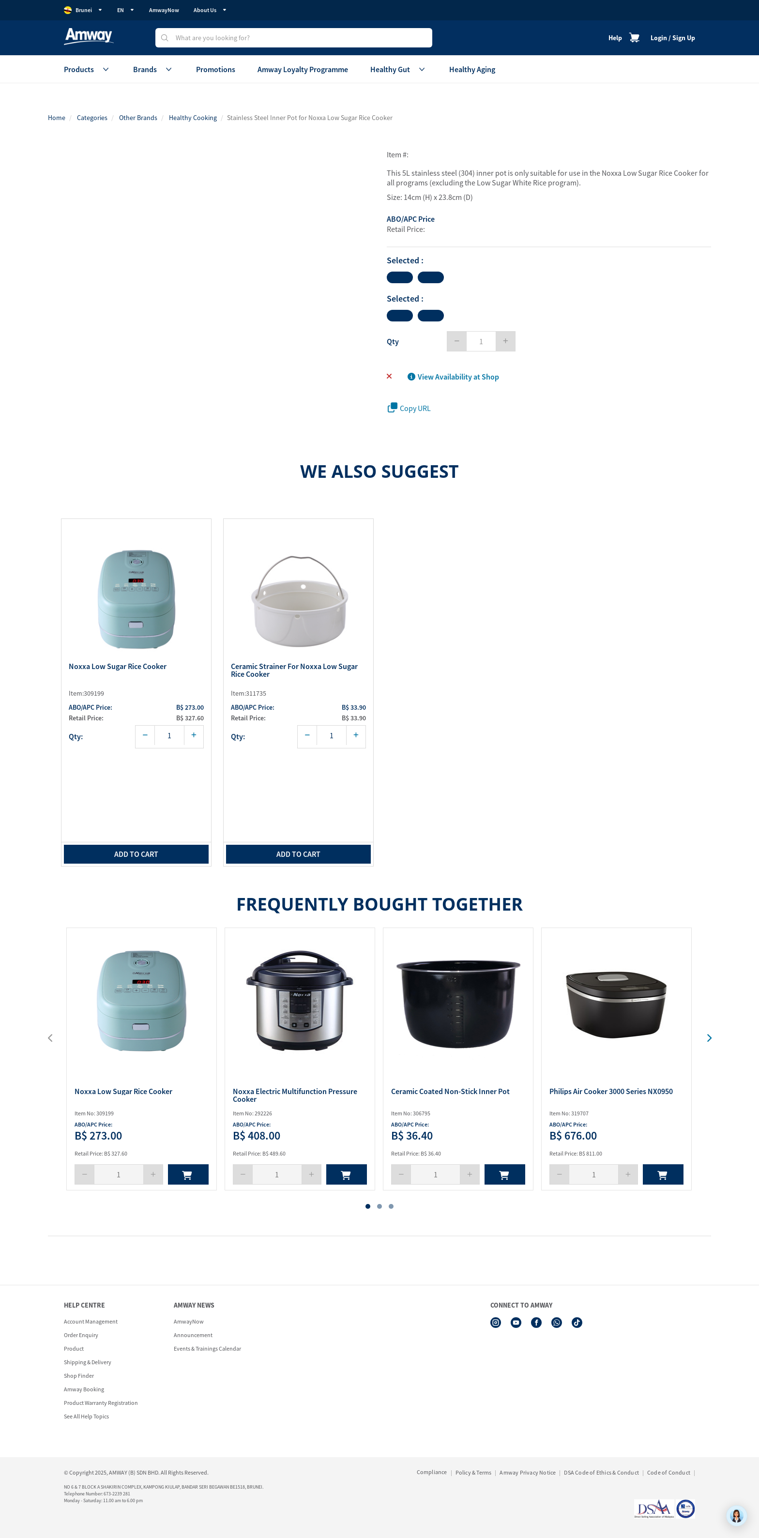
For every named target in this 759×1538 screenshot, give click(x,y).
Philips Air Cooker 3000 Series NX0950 (611, 1091)
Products (87, 69)
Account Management (91, 1321)
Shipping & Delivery (87, 1362)
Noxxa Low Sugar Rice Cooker (118, 666)
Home (56, 117)
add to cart (136, 854)
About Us (210, 10)
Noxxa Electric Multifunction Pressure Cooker (295, 1095)
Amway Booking (84, 1389)
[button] (368, 1206)
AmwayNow (164, 10)
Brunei (83, 10)
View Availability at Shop (453, 376)
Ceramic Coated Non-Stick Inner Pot (450, 1091)
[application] (736, 1515)
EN (126, 10)
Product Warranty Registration (101, 1402)
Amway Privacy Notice (528, 1472)
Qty (393, 341)
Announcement (193, 1335)
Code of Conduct (668, 1472)
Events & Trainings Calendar (207, 1348)
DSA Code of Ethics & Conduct (601, 1472)
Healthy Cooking (193, 117)
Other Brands (138, 117)
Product (74, 1348)
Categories (92, 117)
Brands (153, 69)
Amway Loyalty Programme (303, 69)
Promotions (215, 69)
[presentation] (702, 1038)
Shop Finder (79, 1375)
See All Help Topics (86, 1416)
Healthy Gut (398, 69)
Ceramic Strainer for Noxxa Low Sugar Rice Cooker (294, 670)
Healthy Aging (472, 69)
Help (615, 37)
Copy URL (409, 408)
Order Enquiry (81, 1335)
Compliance (432, 1472)
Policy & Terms (473, 1472)
